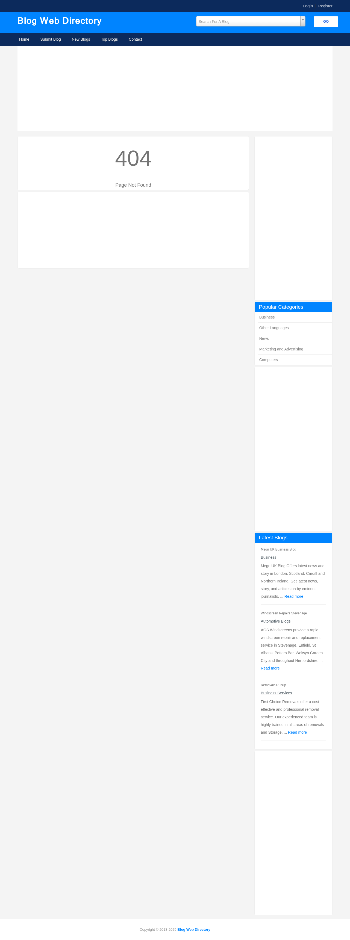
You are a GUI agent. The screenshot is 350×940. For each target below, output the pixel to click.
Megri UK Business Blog (278, 549)
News (264, 338)
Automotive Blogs (275, 621)
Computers (268, 360)
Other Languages (274, 328)
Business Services (276, 693)
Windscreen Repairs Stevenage (284, 613)
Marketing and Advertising (281, 349)
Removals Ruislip (273, 685)
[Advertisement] (176, 88)
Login (308, 6)
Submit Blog (50, 39)
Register (325, 6)
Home (24, 39)
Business (267, 317)
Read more (293, 596)
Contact (135, 39)
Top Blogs (109, 39)
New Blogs (81, 39)
